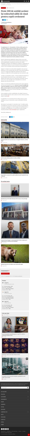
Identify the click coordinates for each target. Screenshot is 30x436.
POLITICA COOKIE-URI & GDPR (6, 432)
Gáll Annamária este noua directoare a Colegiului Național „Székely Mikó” (14, 140)
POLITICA (3, 394)
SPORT (2, 401)
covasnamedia (5, 1)
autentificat (7, 276)
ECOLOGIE (3, 417)
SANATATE (3, 404)
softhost (13, 434)
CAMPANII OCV (4, 412)
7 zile (5, 314)
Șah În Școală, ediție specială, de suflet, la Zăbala (10, 157)
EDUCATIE (8, 3)
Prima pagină (3, 3)
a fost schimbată (12, 109)
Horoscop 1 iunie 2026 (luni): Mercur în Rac (11, 354)
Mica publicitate (14, 431)
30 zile (7, 314)
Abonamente (3, 431)
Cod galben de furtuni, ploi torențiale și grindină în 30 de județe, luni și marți (13, 377)
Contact (20, 431)
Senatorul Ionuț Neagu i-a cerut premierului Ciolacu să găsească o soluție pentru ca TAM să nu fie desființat (14, 241)
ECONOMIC (3, 396)
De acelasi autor (5, 181)
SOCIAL (2, 406)
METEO (4, 373)
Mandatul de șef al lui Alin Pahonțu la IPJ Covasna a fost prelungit (14, 198)
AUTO (2, 414)
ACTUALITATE (5, 331)
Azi (2, 314)
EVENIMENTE (4, 399)
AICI (8, 96)
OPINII (2, 422)
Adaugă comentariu (5, 273)
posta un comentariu (18, 276)
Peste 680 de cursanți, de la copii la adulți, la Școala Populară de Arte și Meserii (14, 175)
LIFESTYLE (3, 419)
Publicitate (8, 431)
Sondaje (23, 431)
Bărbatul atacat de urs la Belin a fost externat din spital (12, 264)
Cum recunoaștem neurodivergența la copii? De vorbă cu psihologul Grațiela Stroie (13, 335)
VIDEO (2, 424)
